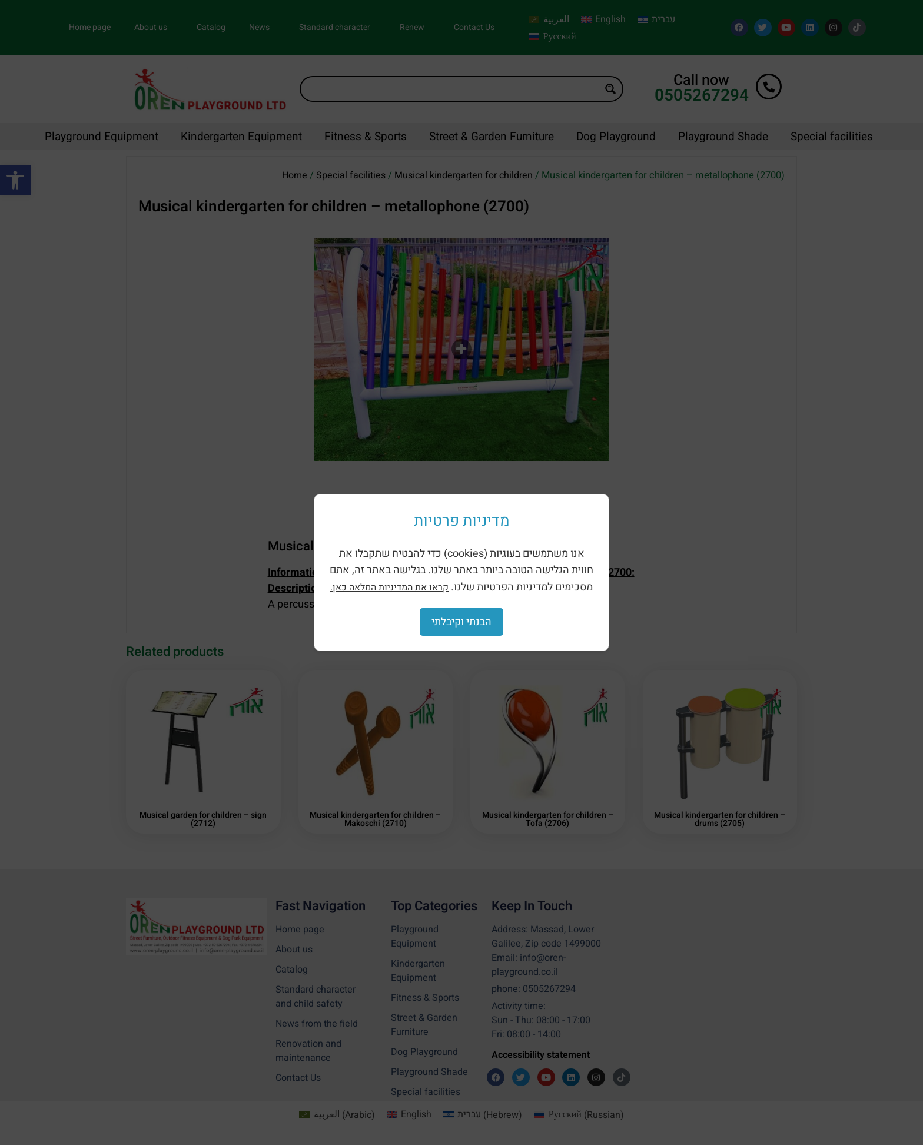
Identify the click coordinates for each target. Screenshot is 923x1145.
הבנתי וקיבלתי (461, 622)
